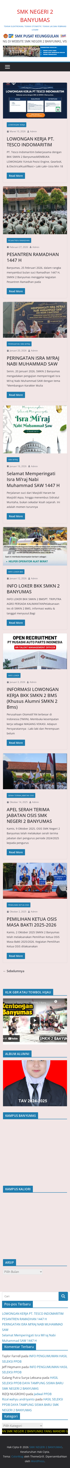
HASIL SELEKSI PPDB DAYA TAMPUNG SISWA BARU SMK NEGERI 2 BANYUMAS (32, 1383)
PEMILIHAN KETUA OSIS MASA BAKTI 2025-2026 (32, 922)
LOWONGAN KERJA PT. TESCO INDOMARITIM (30, 142)
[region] (35, 1021)
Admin (33, 131)
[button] (35, 1021)
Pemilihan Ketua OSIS (18, 905)
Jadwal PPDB (43, 1394)
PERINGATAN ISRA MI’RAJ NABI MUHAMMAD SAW (33, 361)
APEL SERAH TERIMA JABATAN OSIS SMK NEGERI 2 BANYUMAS (29, 815)
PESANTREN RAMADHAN (19, 240)
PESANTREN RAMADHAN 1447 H (33, 257)
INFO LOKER (13, 675)
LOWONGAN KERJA (16, 124)
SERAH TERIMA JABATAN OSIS (21, 795)
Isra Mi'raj (13, 459)
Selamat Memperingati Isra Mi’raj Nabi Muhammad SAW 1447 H (33, 479)
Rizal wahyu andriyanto (18, 1399)
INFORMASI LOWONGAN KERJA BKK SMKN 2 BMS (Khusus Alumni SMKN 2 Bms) (33, 698)
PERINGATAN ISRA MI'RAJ (19, 344)
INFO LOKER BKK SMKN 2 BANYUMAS (33, 589)
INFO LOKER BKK (15, 571)
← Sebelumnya (13, 971)
